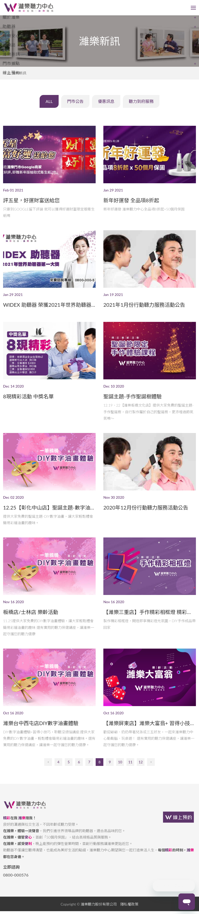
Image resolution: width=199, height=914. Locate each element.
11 (130, 769)
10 (120, 769)
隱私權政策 (129, 911)
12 (141, 769)
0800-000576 (16, 882)
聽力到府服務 (145, 103)
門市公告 (74, 103)
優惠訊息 (107, 103)
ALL (45, 103)
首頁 (6, 73)
